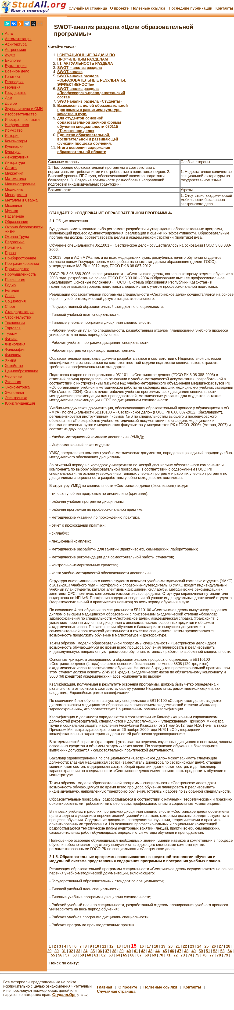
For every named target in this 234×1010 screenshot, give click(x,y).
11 (104, 946)
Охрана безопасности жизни (24, 229)
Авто (9, 34)
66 (132, 955)
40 (129, 951)
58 (74, 955)
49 (193, 951)
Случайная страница (87, 8)
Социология (15, 301)
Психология (15, 280)
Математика (15, 179)
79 (226, 955)
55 (53, 955)
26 (214, 946)
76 (204, 955)
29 (49, 951)
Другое (11, 103)
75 (197, 955)
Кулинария (14, 146)
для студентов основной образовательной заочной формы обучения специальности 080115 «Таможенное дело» (89, 124)
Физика (11, 339)
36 (100, 951)
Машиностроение (20, 184)
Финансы (13, 355)
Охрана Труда (17, 237)
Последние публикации (190, 8)
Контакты (224, 8)
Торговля (13, 328)
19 (163, 946)
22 (185, 946)
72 (175, 955)
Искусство (13, 130)
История (12, 136)
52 (215, 951)
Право (10, 253)
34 (85, 951)
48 (186, 951)
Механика (13, 206)
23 (192, 946)
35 (92, 951)
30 (56, 951)
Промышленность (20, 274)
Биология (13, 60)
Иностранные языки (22, 120)
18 (156, 946)
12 (111, 946)
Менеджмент (16, 195)
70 (161, 955)
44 (157, 951)
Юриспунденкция (20, 403)
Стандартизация (19, 312)
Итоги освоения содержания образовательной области (83, 150)
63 (110, 955)
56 (60, 955)
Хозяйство (14, 366)
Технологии (15, 323)
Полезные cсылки (148, 8)
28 (228, 946)
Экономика (14, 393)
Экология (13, 382)
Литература (15, 163)
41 (136, 951)
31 (64, 951)
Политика (13, 247)
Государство (15, 93)
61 (96, 955)
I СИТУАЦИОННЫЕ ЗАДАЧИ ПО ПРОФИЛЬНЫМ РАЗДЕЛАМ (86, 57)
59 (82, 955)
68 (147, 955)
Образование (16, 222)
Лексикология (17, 157)
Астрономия (15, 50)
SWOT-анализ (70, 72)
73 (183, 955)
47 (179, 951)
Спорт (10, 307)
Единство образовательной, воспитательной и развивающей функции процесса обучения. (87, 139)
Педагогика (15, 242)
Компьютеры (16, 141)
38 (114, 951)
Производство (17, 269)
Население (14, 216)
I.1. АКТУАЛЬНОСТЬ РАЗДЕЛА (85, 63)
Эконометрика (17, 387)
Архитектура (16, 44)
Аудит (10, 55)
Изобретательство (20, 114)
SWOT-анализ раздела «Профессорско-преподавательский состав (91, 93)
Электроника (16, 398)
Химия (10, 360)
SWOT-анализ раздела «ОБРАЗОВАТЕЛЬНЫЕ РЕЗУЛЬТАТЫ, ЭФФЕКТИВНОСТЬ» (91, 80)
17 (149, 946)
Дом (8, 98)
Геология (13, 87)
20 (170, 946)
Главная (104, 987)
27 (221, 946)
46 (172, 951)
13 (119, 946)
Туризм (11, 333)
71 (168, 955)
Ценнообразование (21, 371)
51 (208, 951)
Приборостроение (20, 258)
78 (219, 955)
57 (67, 955)
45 (165, 951)
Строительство (18, 317)
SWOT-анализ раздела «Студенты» (89, 101)
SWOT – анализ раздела (79, 68)
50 (201, 951)
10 (97, 946)
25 (207, 946)
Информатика (17, 125)
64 (118, 955)
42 (143, 951)
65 (125, 955)
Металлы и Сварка (21, 200)
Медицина (14, 189)
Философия (15, 350)
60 (89, 955)
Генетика (12, 77)
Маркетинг (14, 173)
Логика (11, 168)
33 (78, 951)
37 (107, 951)
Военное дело (17, 71)
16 (142, 946)
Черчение (13, 376)
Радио (10, 285)
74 (190, 955)
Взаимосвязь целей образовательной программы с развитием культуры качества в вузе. (92, 110)
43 (150, 951)
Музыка (11, 211)
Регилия (12, 290)
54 (229, 951)
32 (71, 951)
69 (154, 955)
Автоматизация (18, 39)
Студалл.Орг (64, 995)
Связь (10, 296)
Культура (13, 152)
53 (222, 951)
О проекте (119, 8)
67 (139, 955)
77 (211, 955)
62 (103, 955)
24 (199, 946)
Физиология (15, 344)
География (14, 82)
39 (121, 951)
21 (178, 946)
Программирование (22, 264)
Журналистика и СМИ (24, 109)
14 (126, 946)
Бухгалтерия (15, 66)
